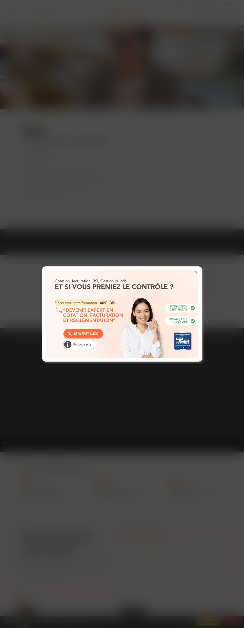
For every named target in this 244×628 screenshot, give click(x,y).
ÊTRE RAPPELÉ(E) (83, 333)
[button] (196, 272)
